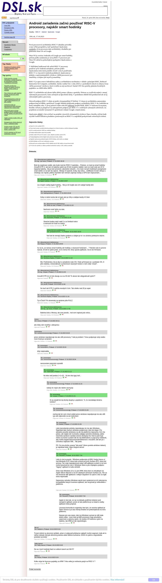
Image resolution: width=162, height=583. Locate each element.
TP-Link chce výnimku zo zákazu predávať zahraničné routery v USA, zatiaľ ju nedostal (51, 145)
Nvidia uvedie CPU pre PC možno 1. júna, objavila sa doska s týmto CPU (12, 128)
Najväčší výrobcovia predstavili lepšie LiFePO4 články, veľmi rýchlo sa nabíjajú (12, 88)
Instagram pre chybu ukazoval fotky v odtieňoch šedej (13, 122)
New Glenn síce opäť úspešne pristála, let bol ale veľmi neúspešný (12, 94)
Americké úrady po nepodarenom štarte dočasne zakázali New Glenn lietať (12, 106)
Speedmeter (7, 44)
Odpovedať (37, 175)
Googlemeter (8, 49)
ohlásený (71, 105)
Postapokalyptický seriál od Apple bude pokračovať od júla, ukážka (12, 100)
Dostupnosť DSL (9, 27)
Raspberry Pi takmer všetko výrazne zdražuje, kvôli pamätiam (12, 68)
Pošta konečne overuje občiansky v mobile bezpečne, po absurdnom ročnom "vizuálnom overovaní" (13, 81)
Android (44, 32)
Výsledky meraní (9, 32)
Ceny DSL (7, 25)
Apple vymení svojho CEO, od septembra (13, 118)
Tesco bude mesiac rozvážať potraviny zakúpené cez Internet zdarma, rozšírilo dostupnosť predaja (54, 128)
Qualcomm (51, 32)
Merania (13, 44)
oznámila (32, 49)
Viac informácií (117, 580)
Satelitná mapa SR (9, 37)
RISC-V (37, 32)
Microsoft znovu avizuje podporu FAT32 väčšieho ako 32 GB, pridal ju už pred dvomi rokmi (13, 113)
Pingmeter (7, 47)
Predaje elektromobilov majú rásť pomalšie (40, 132)
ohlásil (40, 114)
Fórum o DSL (8, 30)
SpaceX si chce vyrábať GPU (37, 126)
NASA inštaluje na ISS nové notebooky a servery (12, 133)
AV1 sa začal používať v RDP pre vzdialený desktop (42, 130)
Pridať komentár (35, 569)
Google (58, 32)
